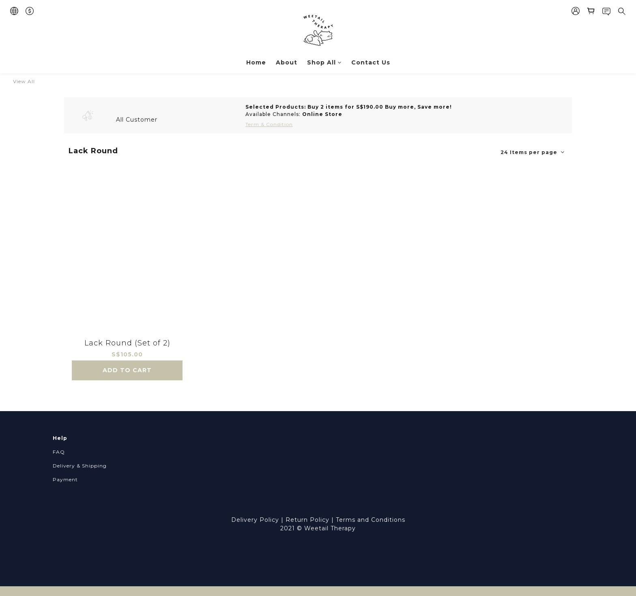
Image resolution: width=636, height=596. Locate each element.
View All (24, 81)
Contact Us (370, 62)
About (286, 62)
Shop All (324, 62)
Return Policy (307, 519)
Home (256, 62)
